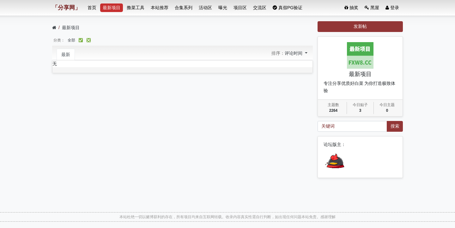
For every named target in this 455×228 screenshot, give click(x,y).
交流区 (259, 7)
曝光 (222, 7)
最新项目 (111, 7)
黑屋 (372, 7)
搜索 (395, 126)
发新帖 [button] (360, 26)
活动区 (205, 7)
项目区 (240, 7)
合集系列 (183, 7)
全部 (71, 40)
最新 (65, 54)
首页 (92, 7)
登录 (392, 7)
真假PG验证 (287, 7)
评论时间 (294, 53)
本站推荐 (159, 7)
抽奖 (351, 7)
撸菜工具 (135, 7)
